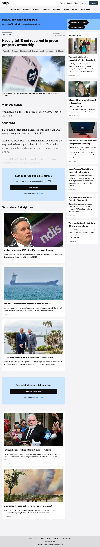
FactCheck (85, 9)
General (46, 9)
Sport (66, 9)
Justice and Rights (46, 51)
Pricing (62, 3)
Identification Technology (29, 51)
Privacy (37, 538)
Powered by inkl (50, 541)
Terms (30, 538)
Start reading (33, 187)
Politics (26, 9)
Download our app (76, 27)
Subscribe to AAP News (78, 22)
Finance (56, 9)
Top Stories (15, 9)
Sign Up (93, 3)
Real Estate (60, 51)
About (76, 3)
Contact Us (56, 538)
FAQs (42, 538)
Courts (36, 9)
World (75, 9)
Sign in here (39, 193)
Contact (69, 3)
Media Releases (66, 538)
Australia (6, 51)
